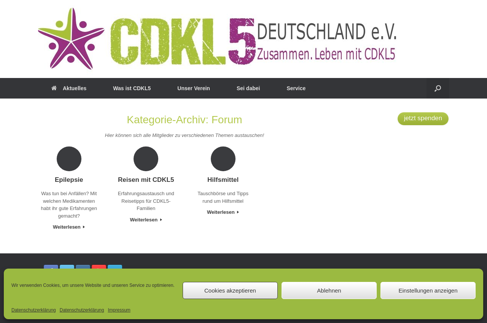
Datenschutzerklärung (33, 310)
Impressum (119, 310)
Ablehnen (329, 290)
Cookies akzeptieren (230, 290)
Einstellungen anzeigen (427, 290)
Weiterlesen (69, 227)
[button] (438, 88)
